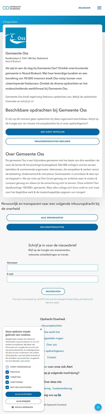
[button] (23, 407)
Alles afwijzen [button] (23, 401)
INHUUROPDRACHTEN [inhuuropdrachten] (52, 227)
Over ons (51, 344)
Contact (51, 357)
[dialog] (23, 369)
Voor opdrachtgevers (52, 351)
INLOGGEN (84, 8)
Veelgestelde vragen (51, 338)
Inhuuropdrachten (51, 325)
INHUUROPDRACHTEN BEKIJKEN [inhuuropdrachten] (52, 141)
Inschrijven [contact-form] (53, 291)
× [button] (41, 330)
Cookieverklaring (62, 388)
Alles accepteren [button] (23, 394)
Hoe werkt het (52, 332)
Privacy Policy (72, 299)
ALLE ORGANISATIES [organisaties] (52, 217)
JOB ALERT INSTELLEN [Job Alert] (52, 132)
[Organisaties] (51, 21)
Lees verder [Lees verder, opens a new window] (25, 361)
